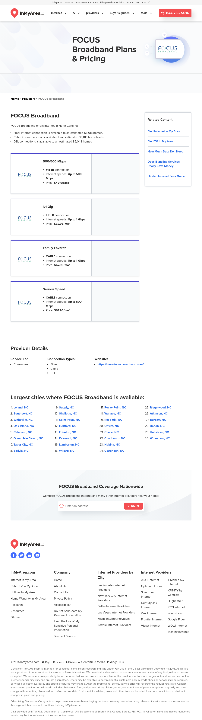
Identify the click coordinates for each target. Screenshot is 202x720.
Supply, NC (66, 407)
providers (93, 13)
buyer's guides (120, 13)
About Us (60, 586)
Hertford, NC (67, 426)
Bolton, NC (157, 426)
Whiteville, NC (23, 420)
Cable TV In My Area (24, 586)
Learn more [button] (141, 2)
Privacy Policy (63, 598)
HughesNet (175, 601)
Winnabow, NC (160, 438)
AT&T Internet (150, 580)
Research (17, 605)
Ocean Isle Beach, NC (28, 438)
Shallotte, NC (68, 413)
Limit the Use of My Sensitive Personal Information (66, 625)
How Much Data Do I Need (165, 151)
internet (56, 13)
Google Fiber (176, 619)
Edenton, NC (67, 432)
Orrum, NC (111, 426)
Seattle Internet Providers (114, 625)
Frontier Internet (152, 619)
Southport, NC (23, 413)
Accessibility (62, 605)
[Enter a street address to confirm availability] (94, 506)
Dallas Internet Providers (114, 606)
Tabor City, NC (23, 444)
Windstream (175, 613)
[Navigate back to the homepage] (27, 13)
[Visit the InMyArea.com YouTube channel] (37, 555)
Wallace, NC (112, 413)
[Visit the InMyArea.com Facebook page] (14, 555)
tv (74, 13)
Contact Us (61, 592)
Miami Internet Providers (114, 619)
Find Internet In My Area (164, 131)
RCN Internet (176, 607)
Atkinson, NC (159, 413)
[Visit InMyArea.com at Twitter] (21, 555)
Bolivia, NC (21, 451)
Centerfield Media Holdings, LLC (102, 662)
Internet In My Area (23, 580)
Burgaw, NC (158, 420)
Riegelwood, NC (161, 407)
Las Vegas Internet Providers (116, 612)
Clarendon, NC (114, 451)
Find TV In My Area (160, 141)
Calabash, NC (23, 432)
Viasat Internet (150, 626)
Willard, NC (66, 451)
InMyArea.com (29, 662)
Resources (17, 611)
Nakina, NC (112, 444)
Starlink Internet (178, 632)
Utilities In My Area (23, 592)
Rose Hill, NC (113, 420)
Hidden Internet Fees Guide (166, 176)
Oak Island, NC (24, 426)
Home (58, 580)
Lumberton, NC (69, 444)
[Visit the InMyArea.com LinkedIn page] (29, 555)
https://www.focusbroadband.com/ (120, 364)
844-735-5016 (177, 13)
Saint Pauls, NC (69, 420)
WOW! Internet (177, 626)
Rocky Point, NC (115, 407)
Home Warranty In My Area (28, 598)
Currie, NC (111, 432)
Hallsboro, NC (159, 432)
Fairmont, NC (68, 438)
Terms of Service (65, 636)
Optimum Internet (152, 586)
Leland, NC (21, 407)
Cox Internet (149, 613)
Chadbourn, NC (114, 438)
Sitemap (16, 617)
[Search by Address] (133, 506)
